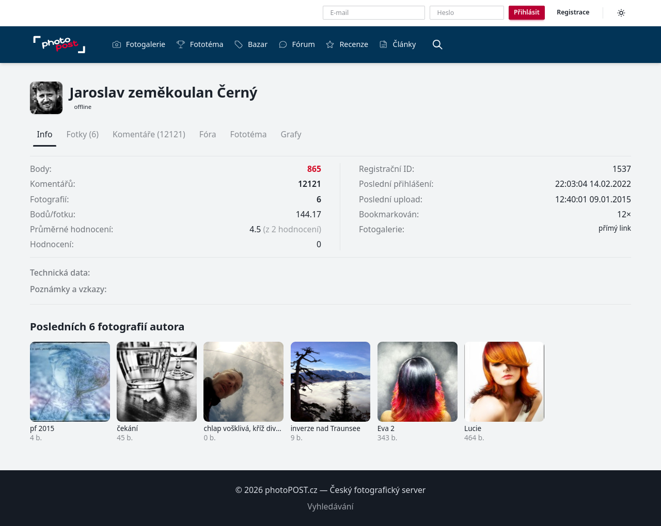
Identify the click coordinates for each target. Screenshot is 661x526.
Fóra (207, 134)
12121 (309, 183)
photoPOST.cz (291, 490)
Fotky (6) (83, 134)
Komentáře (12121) (149, 134)
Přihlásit (527, 12)
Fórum (296, 44)
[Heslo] (467, 13)
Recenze (346, 44)
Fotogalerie (138, 44)
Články (397, 44)
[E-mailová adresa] (374, 13)
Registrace (573, 12)
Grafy (291, 134)
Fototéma (200, 44)
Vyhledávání (330, 506)
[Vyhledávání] (437, 44)
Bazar (250, 44)
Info (45, 134)
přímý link (615, 228)
